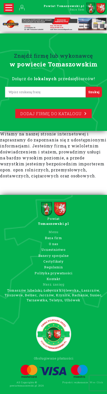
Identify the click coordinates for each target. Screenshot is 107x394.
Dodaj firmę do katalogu (53, 113)
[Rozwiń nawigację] (9, 7)
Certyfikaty (53, 261)
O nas (53, 244)
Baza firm (53, 238)
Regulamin (53, 267)
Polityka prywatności (53, 273)
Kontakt (53, 279)
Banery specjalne (53, 255)
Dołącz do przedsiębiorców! (53, 78)
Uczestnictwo (53, 249)
